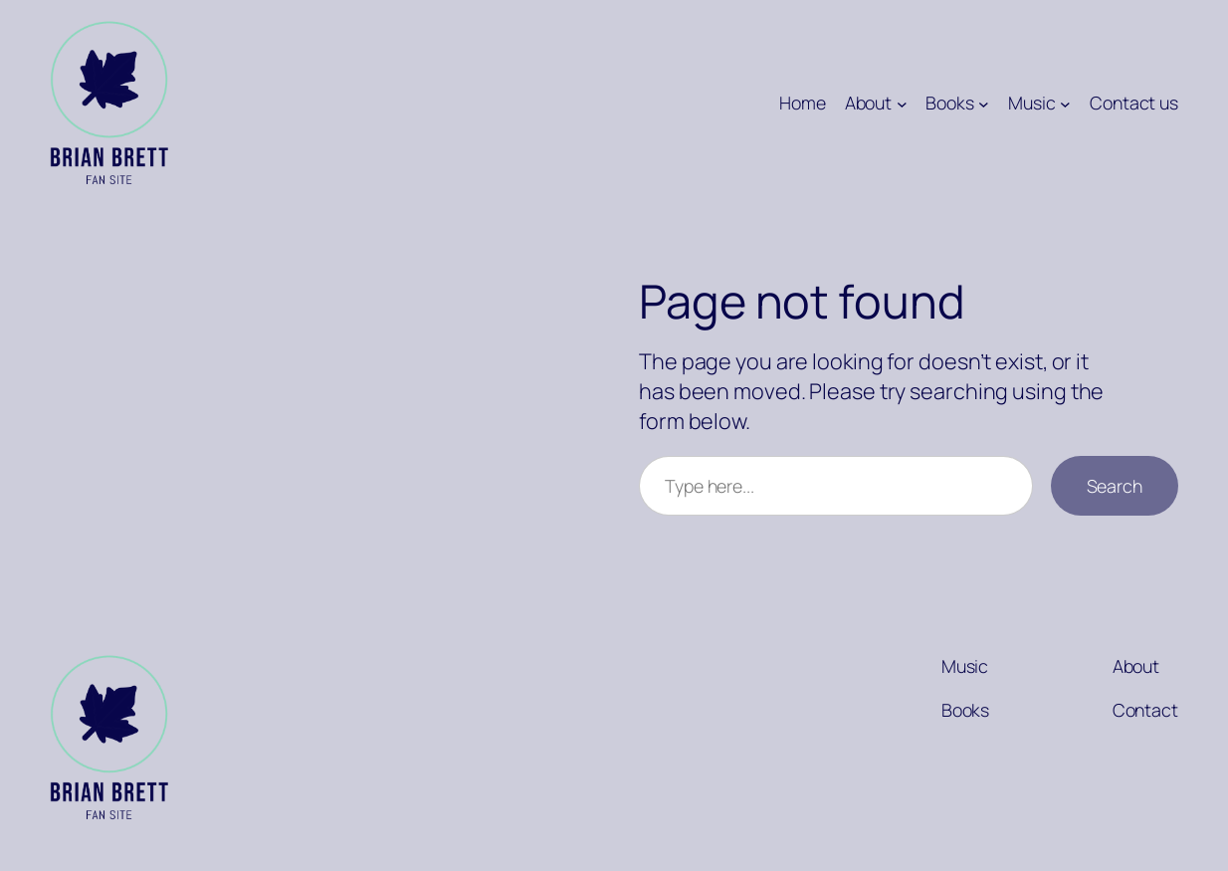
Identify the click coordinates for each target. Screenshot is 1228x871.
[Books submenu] (983, 103)
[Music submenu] (1065, 103)
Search (1114, 486)
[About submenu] (902, 103)
